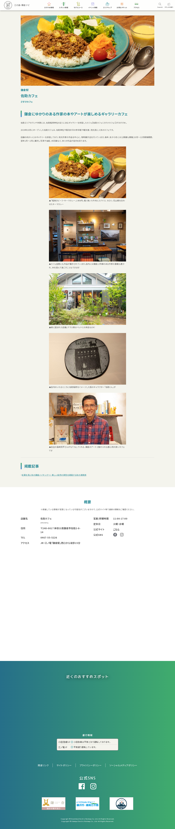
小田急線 (64, 742)
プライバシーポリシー (91, 765)
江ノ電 (62, 747)
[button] (149, 51)
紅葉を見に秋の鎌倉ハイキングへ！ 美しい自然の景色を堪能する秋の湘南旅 (54, 475)
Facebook (115, 535)
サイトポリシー (64, 765)
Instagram (122, 535)
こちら (116, 529)
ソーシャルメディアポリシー (123, 765)
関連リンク (43, 765)
